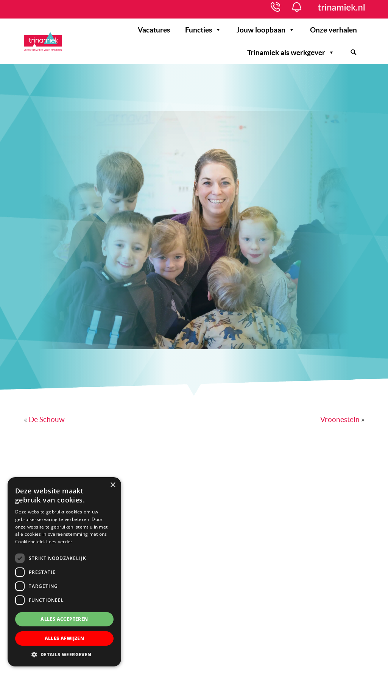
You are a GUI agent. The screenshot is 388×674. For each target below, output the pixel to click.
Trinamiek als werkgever (291, 52)
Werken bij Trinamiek (43, 43)
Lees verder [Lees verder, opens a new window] (59, 541)
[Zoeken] (353, 52)
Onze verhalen (333, 30)
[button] (64, 655)
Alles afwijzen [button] (64, 638)
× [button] (112, 485)
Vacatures (154, 30)
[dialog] (64, 571)
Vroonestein (340, 420)
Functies (203, 30)
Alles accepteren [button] (64, 619)
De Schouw (47, 420)
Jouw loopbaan (266, 30)
